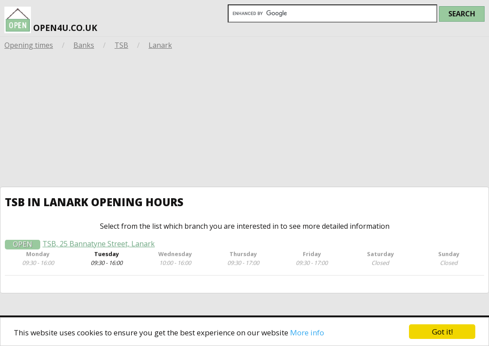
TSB (121, 45)
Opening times (28, 45)
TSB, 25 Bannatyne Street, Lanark (98, 245)
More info (307, 332)
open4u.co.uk (50, 20)
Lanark (160, 45)
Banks (83, 45)
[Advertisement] (244, 120)
